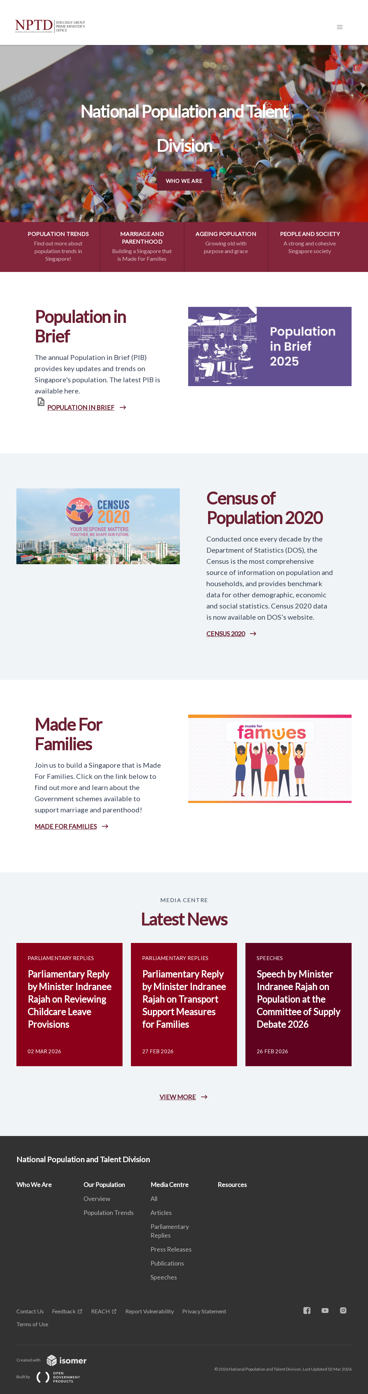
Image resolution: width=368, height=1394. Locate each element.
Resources (232, 1184)
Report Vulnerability (149, 1311)
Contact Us (30, 1311)
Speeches (163, 1277)
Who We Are (184, 181)
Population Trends (108, 1212)
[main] (184, 590)
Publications (167, 1263)
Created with (57, 1360)
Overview (96, 1198)
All (153, 1198)
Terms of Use (32, 1324)
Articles (161, 1212)
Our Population (104, 1184)
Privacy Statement (204, 1311)
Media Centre (169, 1184)
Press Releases (171, 1249)
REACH (100, 1311)
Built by (53, 1376)
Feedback (64, 1311)
